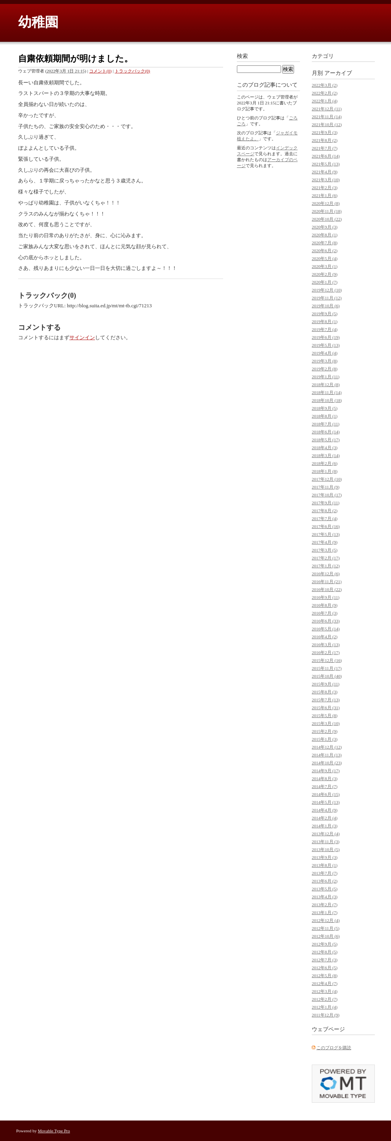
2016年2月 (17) (326, 652)
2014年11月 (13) (327, 755)
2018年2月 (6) (324, 463)
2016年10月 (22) (327, 589)
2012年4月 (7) (324, 983)
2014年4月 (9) (324, 810)
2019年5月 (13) (326, 345)
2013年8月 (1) (324, 865)
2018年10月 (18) (327, 400)
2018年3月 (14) (326, 455)
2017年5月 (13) (326, 534)
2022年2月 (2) (324, 93)
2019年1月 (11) (325, 376)
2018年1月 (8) (324, 471)
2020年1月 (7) (324, 282)
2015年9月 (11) (325, 684)
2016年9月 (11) (325, 597)
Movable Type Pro (54, 1130)
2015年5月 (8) (324, 715)
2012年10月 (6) (326, 936)
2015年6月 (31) (326, 707)
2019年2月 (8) (324, 368)
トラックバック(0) (132, 71)
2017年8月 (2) (324, 510)
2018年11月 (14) (327, 392)
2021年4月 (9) (324, 171)
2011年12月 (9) (325, 1015)
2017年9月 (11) (325, 502)
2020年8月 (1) (324, 234)
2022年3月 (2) (324, 85)
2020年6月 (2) (324, 250)
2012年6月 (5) (324, 967)
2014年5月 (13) (326, 802)
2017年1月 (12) (326, 565)
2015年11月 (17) (327, 668)
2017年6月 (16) (326, 526)
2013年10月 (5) (326, 849)
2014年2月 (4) (324, 818)
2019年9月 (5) (324, 313)
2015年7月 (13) (326, 699)
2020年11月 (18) (327, 211)
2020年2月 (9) (324, 274)
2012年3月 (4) (324, 991)
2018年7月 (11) (325, 424)
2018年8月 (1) (324, 416)
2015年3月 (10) (326, 723)
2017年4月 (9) (324, 542)
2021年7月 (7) (324, 148)
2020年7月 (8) (324, 242)
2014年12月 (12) (327, 747)
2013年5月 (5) (324, 888)
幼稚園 (38, 22)
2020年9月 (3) (324, 227)
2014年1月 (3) (324, 825)
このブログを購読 (334, 1047)
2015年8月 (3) (324, 691)
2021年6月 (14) (326, 156)
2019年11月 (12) (327, 297)
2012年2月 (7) (324, 999)
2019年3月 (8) (324, 361)
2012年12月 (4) (326, 920)
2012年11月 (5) (325, 928)
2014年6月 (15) (326, 794)
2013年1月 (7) (324, 912)
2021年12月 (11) (327, 108)
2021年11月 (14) (327, 116)
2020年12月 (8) (326, 203)
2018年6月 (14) (326, 431)
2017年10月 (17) (327, 494)
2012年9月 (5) (324, 944)
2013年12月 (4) (326, 833)
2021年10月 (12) (327, 124)
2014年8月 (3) (324, 778)
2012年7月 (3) (324, 959)
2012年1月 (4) (324, 1007)
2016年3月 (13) (326, 644)
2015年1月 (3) (324, 739)
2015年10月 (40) (327, 676)
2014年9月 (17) (326, 770)
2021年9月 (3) (324, 132)
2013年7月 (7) (324, 873)
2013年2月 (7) (324, 904)
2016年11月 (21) (327, 581)
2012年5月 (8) (324, 975)
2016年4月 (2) (324, 636)
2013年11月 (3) (325, 841)
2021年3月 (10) (326, 179)
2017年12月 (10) (327, 479)
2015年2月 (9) (324, 731)
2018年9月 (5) (324, 408)
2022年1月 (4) (324, 100)
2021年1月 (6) (324, 195)
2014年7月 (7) (324, 786)
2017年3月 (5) (324, 550)
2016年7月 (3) (324, 613)
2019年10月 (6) (326, 305)
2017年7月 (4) (324, 518)
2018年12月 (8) (326, 384)
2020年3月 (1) (324, 266)
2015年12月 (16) (327, 660)
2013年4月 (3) (324, 896)
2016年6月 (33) (326, 621)
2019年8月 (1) (324, 321)
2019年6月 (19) (326, 337)
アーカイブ (338, 73)
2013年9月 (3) (324, 857)
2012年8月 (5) (324, 952)
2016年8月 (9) (324, 605)
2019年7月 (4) (324, 329)
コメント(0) (100, 71)
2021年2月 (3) (324, 187)
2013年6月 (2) (324, 881)
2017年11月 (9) (325, 487)
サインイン (82, 337)
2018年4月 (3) (324, 447)
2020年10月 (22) (327, 219)
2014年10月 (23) (327, 762)
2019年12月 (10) (327, 290)
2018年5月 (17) (326, 439)
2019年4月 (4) (324, 353)
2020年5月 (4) (324, 258)
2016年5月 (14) (326, 628)
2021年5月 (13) (326, 164)
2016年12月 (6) (326, 573)
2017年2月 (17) (326, 558)
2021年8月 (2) (324, 140)
